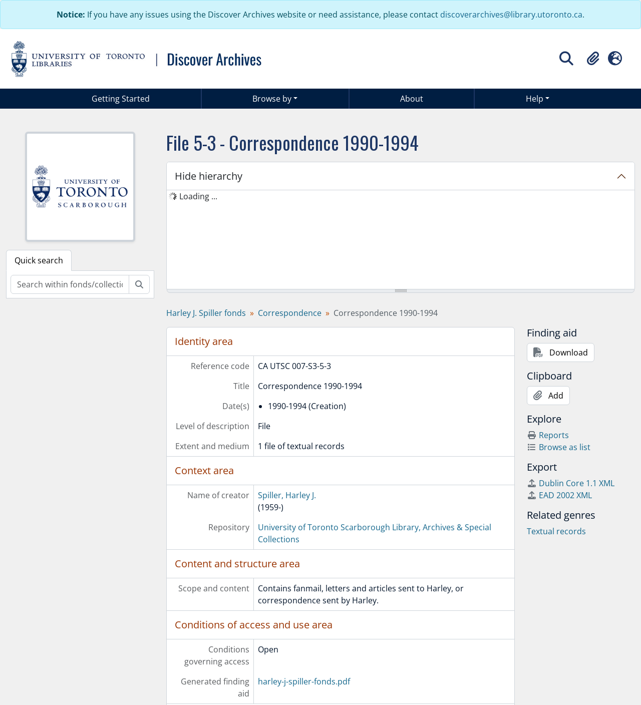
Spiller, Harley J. (287, 495)
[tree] (400, 240)
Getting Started (121, 98)
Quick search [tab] (39, 260)
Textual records (556, 531)
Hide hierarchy (208, 176)
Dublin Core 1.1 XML (570, 483)
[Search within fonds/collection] (70, 284)
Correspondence (290, 312)
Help (534, 98)
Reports (548, 435)
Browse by (271, 98)
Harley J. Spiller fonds (206, 312)
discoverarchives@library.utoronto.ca (511, 14)
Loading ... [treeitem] (198, 196)
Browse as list (558, 447)
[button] (593, 59)
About (411, 98)
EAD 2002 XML (559, 495)
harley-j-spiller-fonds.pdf (304, 681)
